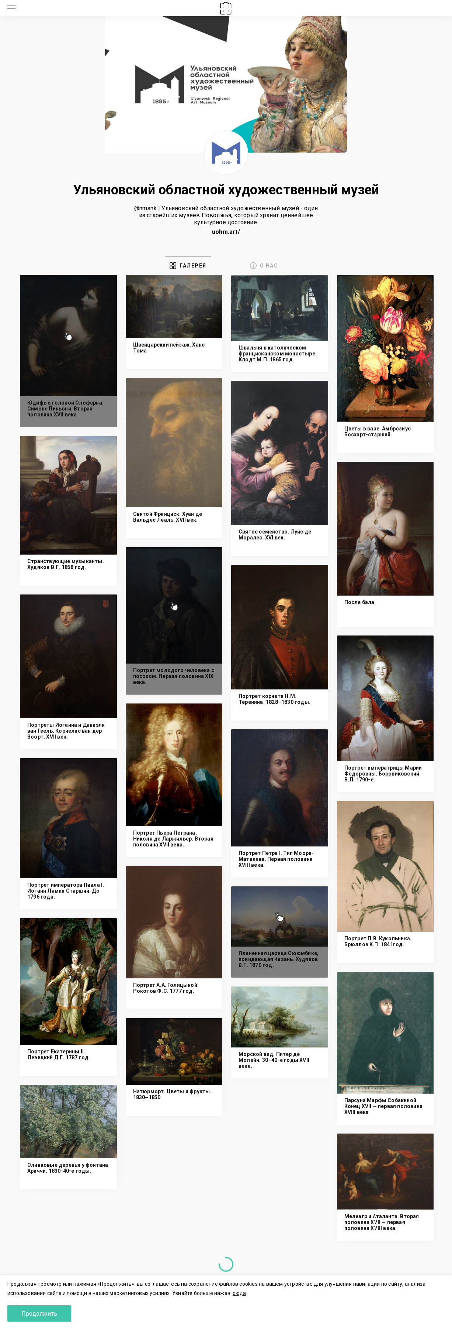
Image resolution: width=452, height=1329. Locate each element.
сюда (239, 1293)
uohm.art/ (226, 231)
